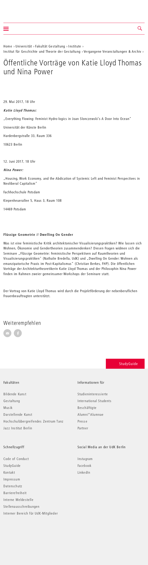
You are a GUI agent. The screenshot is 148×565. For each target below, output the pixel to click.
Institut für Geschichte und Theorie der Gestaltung (41, 51)
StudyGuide (125, 363)
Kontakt (9, 472)
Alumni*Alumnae (91, 414)
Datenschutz (12, 486)
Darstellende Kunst (17, 414)
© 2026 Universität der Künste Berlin (27, 532)
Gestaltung (11, 400)
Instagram (85, 458)
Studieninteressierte (93, 394)
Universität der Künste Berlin (21, 8)
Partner (83, 428)
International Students (95, 400)
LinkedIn (84, 472)
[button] (140, 28)
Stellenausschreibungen (21, 506)
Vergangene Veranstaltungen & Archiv (112, 51)
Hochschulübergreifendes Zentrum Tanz (33, 421)
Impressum (11, 479)
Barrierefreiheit (15, 492)
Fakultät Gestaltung (50, 46)
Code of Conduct (16, 458)
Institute (74, 46)
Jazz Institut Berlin (17, 428)
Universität (23, 46)
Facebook (85, 465)
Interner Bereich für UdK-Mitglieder (30, 513)
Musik (8, 407)
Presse (82, 421)
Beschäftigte (87, 407)
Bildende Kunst (14, 394)
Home (7, 46)
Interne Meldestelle (18, 499)
